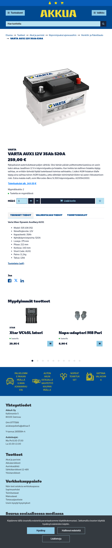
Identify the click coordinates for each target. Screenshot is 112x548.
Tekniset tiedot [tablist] (20, 215)
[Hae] (53, 24)
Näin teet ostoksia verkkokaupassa (22, 486)
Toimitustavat (12, 492)
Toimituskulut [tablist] (77, 215)
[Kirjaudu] (50, 3)
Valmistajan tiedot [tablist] (49, 215)
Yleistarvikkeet (13, 472)
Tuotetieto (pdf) (16, 263)
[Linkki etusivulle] (58, 13)
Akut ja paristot (13, 459)
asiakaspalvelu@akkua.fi (18, 425)
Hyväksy (40, 530)
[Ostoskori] (62, 3)
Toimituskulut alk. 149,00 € (22, 183)
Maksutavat (11, 496)
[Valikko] (99, 13)
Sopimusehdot (13, 489)
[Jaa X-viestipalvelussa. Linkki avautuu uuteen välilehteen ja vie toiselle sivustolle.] (17, 281)
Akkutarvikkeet (13, 463)
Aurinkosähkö (12, 466)
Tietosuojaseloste (14, 499)
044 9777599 (12, 422)
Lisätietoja (56, 538)
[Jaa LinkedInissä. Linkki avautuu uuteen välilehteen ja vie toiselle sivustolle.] (23, 281)
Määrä (11, 200)
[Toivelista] (56, 3)
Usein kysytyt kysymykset (18, 503)
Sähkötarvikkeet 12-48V (17, 469)
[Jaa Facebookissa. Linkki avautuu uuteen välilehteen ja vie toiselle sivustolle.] (11, 281)
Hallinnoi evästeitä (71, 530)
